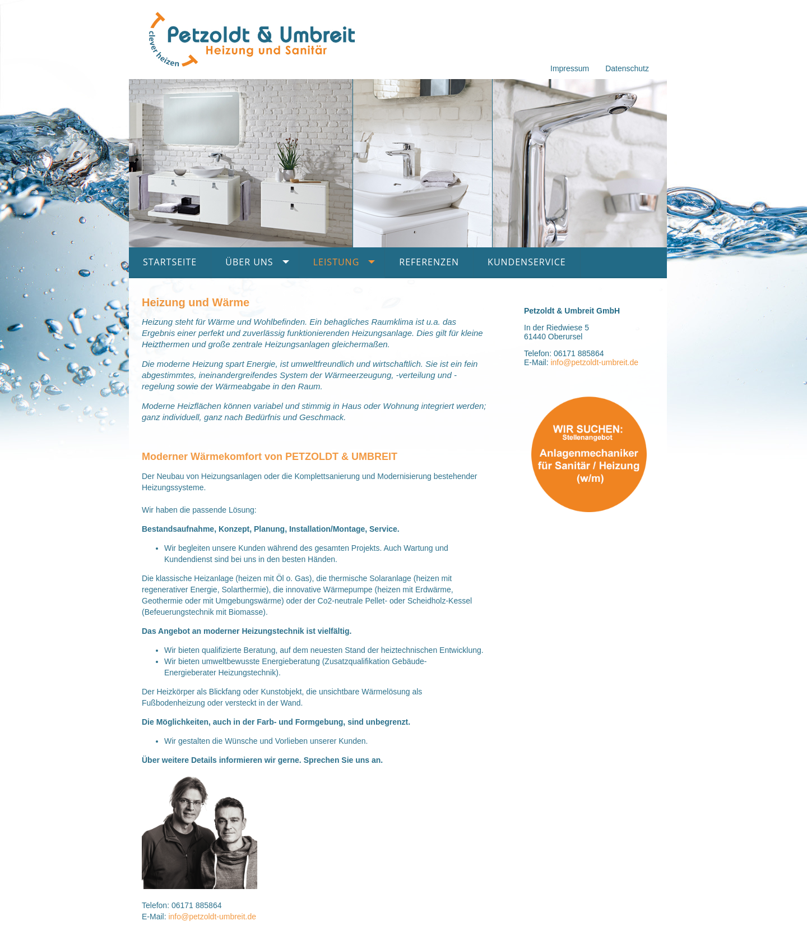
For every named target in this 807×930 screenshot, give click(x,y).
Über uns (249, 262)
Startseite (170, 262)
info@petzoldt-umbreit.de (212, 916)
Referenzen (429, 262)
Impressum (569, 68)
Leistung (336, 262)
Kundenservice (527, 262)
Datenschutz (627, 68)
